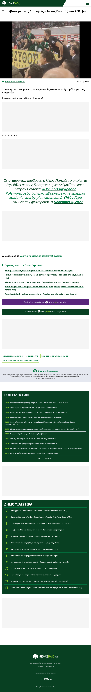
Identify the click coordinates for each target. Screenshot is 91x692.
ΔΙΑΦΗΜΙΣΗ (57, 663)
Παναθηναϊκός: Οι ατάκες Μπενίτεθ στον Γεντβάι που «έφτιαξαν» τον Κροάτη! (41, 294)
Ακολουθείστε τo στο (45, 311)
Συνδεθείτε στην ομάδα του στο (45, 302)
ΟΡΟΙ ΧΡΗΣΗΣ (50, 666)
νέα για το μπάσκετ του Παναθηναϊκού (41, 256)
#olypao (38, 193)
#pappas (78, 193)
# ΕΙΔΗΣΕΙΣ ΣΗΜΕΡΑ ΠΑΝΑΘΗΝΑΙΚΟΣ (54, 356)
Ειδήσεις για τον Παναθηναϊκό (22, 265)
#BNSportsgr (52, 189)
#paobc (70, 189)
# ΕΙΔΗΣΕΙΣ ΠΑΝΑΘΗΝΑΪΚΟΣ (13, 356)
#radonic (16, 198)
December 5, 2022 (68, 202)
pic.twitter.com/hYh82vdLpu (59, 198)
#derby (30, 198)
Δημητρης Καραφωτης (15, 82)
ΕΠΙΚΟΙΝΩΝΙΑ (34, 663)
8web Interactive (50, 687)
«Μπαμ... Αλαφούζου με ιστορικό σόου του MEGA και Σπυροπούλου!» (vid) (39, 270)
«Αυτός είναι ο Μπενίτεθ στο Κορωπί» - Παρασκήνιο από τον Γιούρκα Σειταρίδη (42, 282)
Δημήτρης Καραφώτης (48, 371)
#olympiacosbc (18, 193)
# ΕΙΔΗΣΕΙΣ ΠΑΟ (32, 356)
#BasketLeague (57, 193)
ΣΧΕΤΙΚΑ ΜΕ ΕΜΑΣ (46, 663)
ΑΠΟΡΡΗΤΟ (40, 666)
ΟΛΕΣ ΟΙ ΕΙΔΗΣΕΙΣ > (45, 459)
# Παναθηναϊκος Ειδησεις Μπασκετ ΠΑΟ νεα (20, 361)
